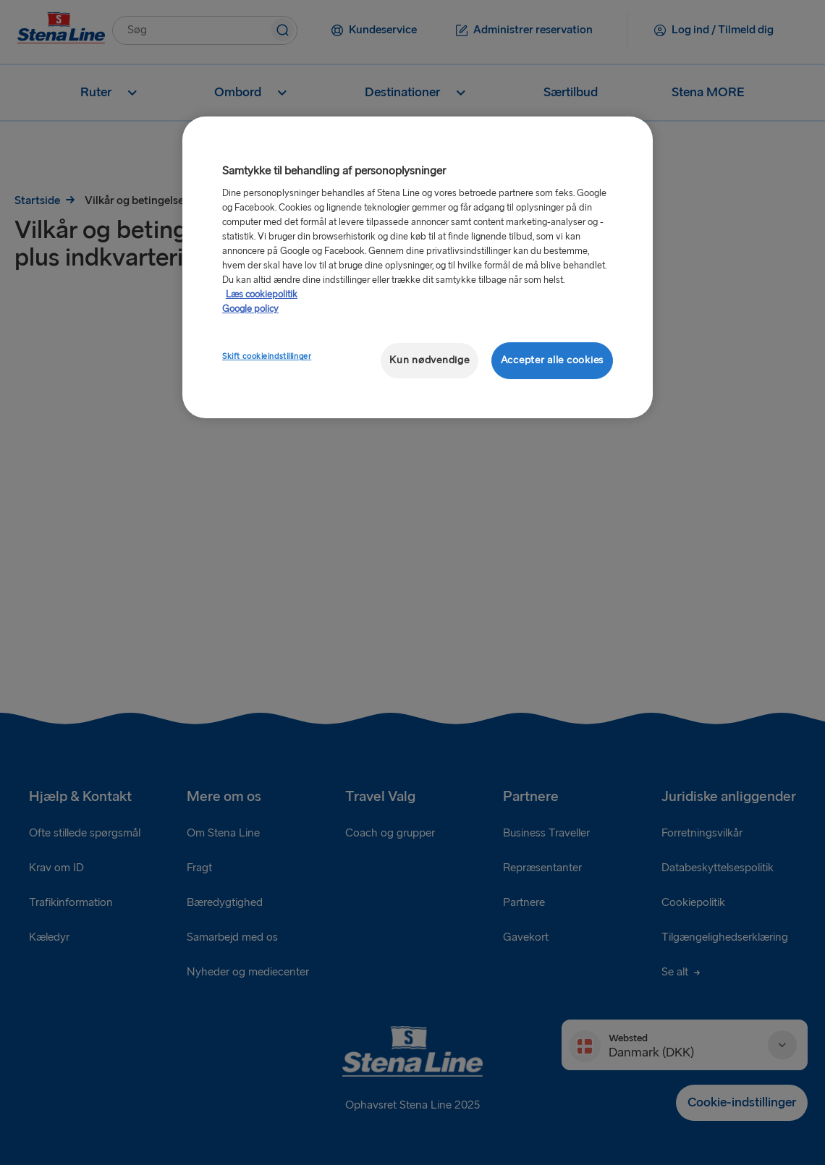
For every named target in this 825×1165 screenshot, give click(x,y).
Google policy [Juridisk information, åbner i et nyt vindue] (250, 309)
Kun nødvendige (429, 360)
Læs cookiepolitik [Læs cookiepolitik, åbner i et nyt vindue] (261, 294)
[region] (417, 267)
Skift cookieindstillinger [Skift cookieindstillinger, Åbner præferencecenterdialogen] (266, 356)
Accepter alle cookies (552, 360)
